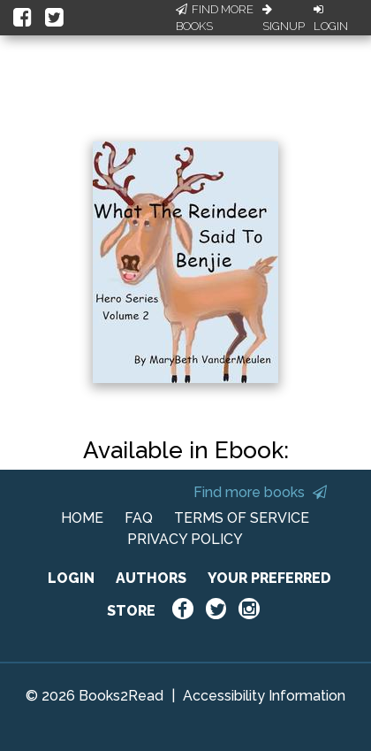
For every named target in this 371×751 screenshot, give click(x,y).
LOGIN (71, 578)
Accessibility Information (264, 695)
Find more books (260, 492)
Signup (283, 19)
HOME (82, 518)
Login (331, 19)
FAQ (139, 518)
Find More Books (215, 18)
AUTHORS (151, 578)
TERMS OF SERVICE (241, 518)
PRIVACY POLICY (185, 539)
